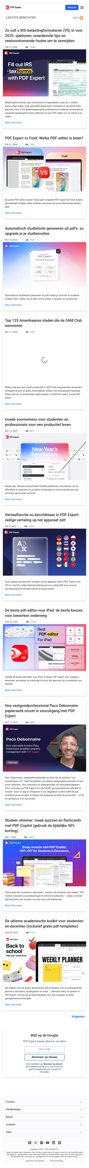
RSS (75, 17)
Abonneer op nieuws (44, 1057)
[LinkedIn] (53, 1142)
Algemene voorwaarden (35, 1161)
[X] (35, 1142)
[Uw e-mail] (45, 1049)
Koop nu (72, 7)
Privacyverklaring (56, 1161)
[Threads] (59, 1142)
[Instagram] (41, 1142)
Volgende (78, 1016)
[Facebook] (29, 1142)
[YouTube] (47, 1142)
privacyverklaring (52, 1066)
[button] (82, 7)
